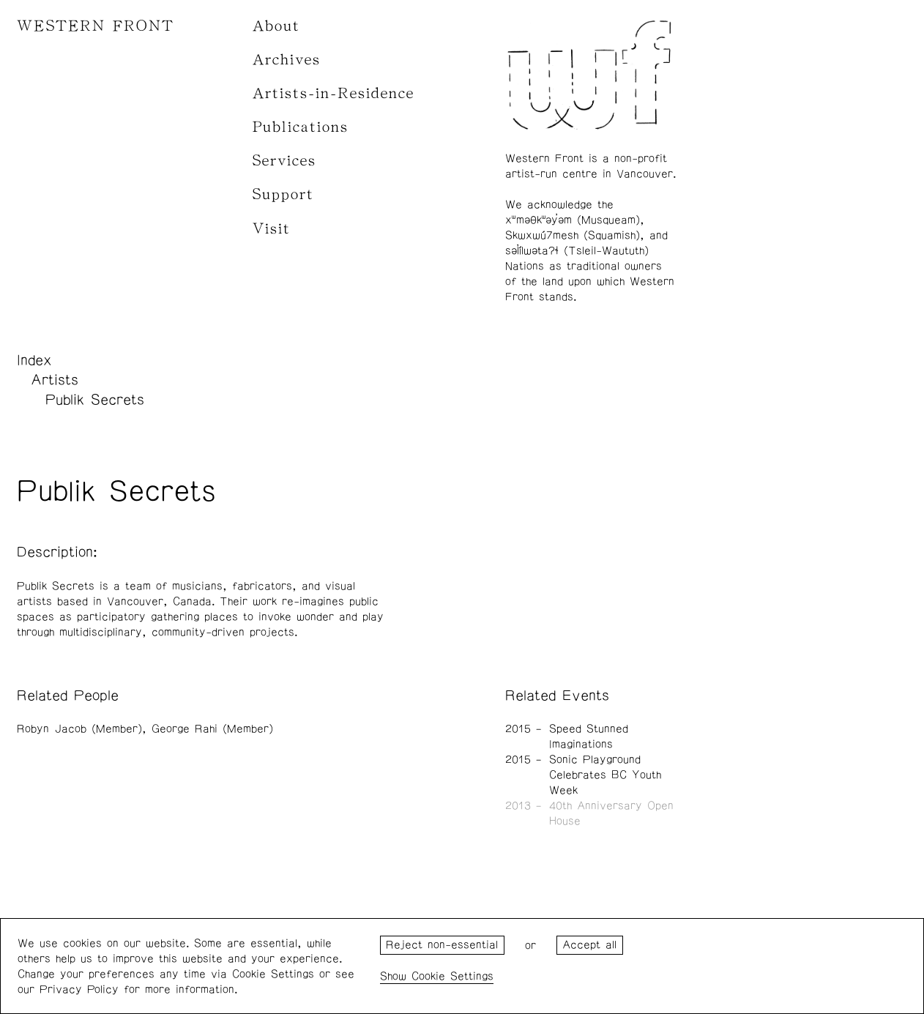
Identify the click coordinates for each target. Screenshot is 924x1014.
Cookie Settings (452, 976)
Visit (272, 228)
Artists (54, 380)
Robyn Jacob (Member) (79, 728)
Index (34, 360)
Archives (287, 59)
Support (283, 194)
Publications (301, 127)
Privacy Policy (79, 989)
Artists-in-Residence (333, 93)
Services (284, 160)
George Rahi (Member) (212, 728)
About (276, 26)
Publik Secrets (94, 399)
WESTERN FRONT (95, 26)
